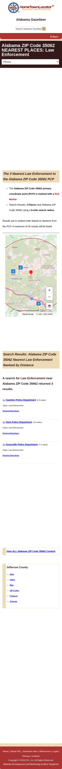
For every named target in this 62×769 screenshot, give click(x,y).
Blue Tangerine (51, 764)
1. (4, 400)
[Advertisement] (31, 86)
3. (4, 445)
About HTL (15, 751)
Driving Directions (11, 411)
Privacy (26, 756)
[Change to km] (30, 310)
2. (4, 422)
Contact (36, 756)
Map (12, 585)
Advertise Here (30, 751)
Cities (12, 580)
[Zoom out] (49, 297)
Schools (13, 601)
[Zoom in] (49, 290)
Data (12, 574)
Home (6, 751)
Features (14, 596)
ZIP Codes (14, 591)
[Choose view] (49, 306)
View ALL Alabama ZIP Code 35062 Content (30, 551)
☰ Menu (54, 36)
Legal (55, 751)
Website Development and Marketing (21, 764)
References (45, 751)
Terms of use (28, 314)
